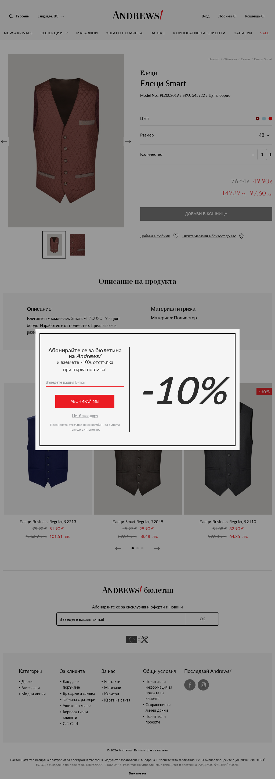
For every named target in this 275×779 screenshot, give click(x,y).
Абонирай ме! (85, 401)
